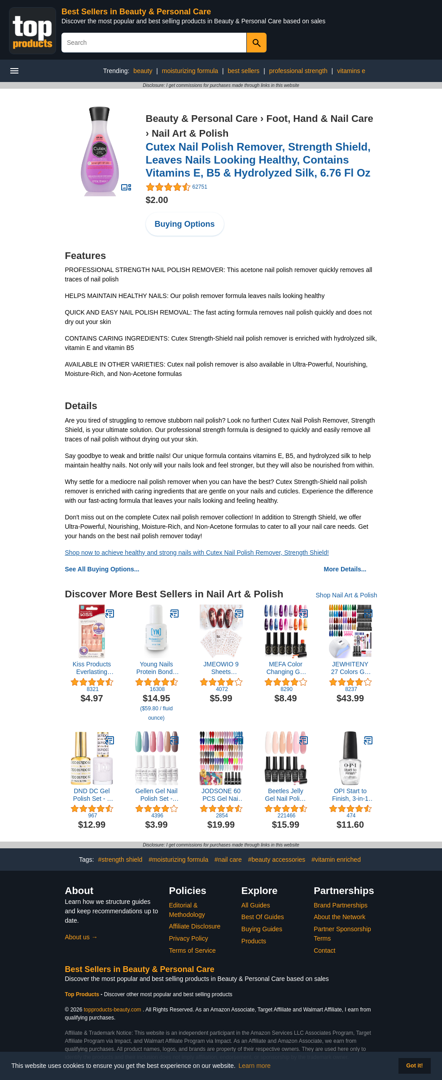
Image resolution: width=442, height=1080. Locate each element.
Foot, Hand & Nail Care (320, 118)
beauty (142, 70)
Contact (324, 950)
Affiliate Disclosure (195, 926)
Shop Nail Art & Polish (346, 595)
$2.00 (157, 200)
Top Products (83, 994)
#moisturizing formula (178, 859)
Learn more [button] (255, 1065)
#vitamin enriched (336, 859)
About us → (81, 937)
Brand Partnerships (341, 905)
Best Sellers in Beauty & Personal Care (136, 11)
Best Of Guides (262, 916)
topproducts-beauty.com (112, 1010)
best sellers (244, 70)
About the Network (339, 916)
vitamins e (351, 70)
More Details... (345, 569)
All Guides (255, 905)
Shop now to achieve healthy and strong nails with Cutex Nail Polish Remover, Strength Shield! (197, 552)
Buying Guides (261, 929)
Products (253, 941)
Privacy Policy (188, 938)
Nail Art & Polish (190, 133)
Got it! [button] (414, 1066)
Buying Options (185, 224)
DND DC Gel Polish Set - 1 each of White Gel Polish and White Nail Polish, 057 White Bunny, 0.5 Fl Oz (91, 795)
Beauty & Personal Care (202, 118)
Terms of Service (192, 950)
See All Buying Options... (102, 569)
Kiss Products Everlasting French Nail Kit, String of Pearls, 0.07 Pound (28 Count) (92, 668)
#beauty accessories (277, 859)
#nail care (228, 859)
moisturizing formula (190, 70)
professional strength (298, 70)
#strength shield (120, 859)
